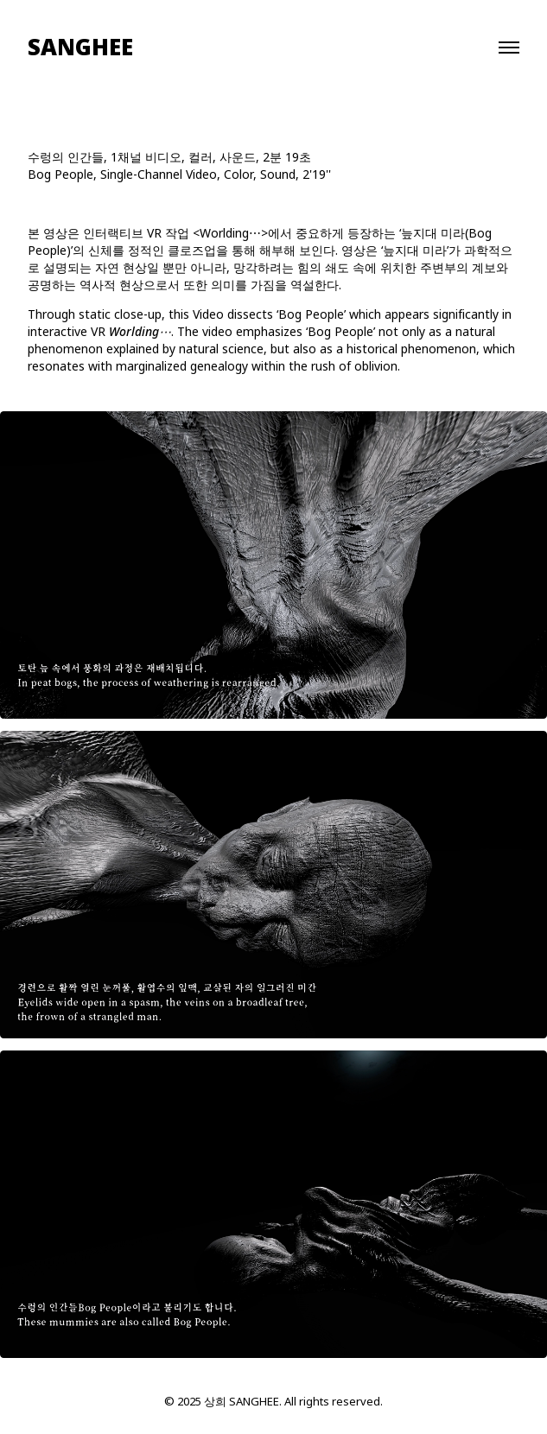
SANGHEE (80, 47)
